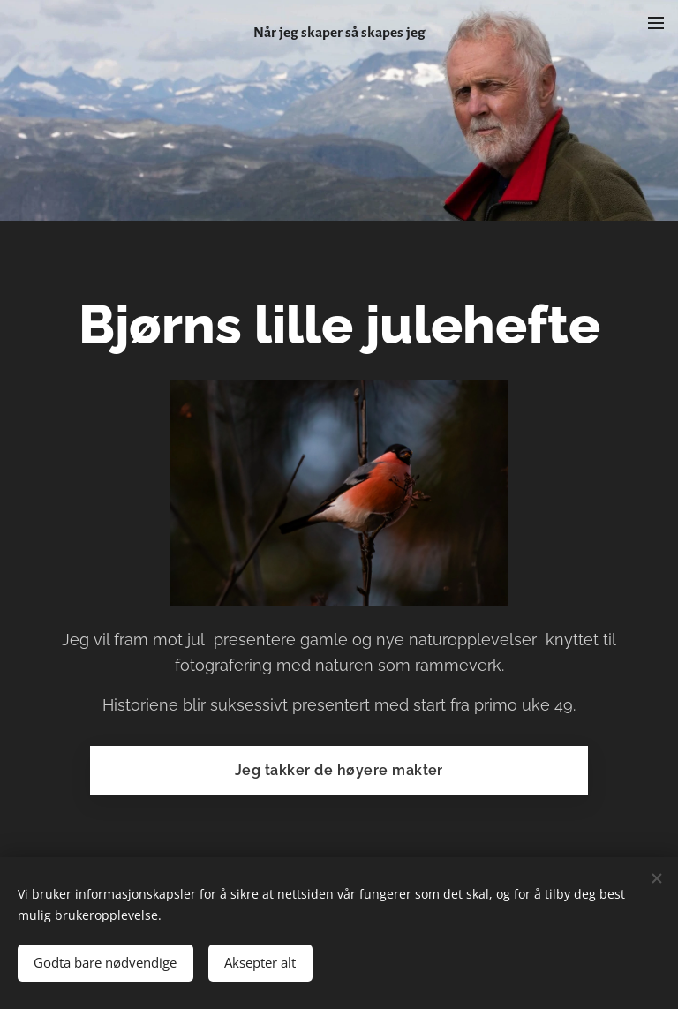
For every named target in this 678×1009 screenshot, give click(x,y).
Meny (656, 23)
